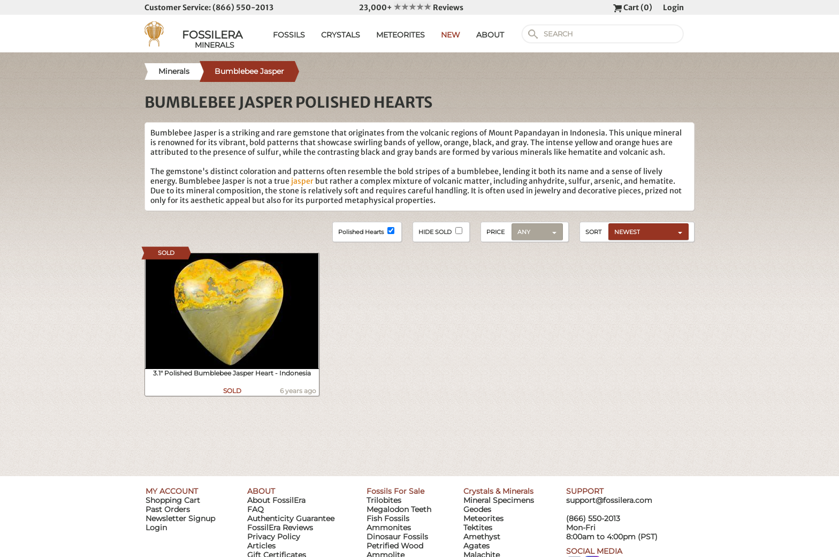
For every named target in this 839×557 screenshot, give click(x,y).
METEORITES (400, 35)
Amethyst (481, 536)
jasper (302, 181)
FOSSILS (289, 35)
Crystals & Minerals (498, 491)
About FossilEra (276, 500)
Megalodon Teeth (399, 509)
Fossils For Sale (395, 491)
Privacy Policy (273, 536)
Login (673, 7)
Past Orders (168, 509)
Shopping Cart (173, 500)
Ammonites (389, 527)
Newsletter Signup (180, 518)
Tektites (477, 527)
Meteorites (483, 518)
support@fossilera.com (609, 500)
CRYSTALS (340, 35)
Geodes (477, 509)
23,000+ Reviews (411, 7)
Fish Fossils (388, 518)
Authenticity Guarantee (290, 518)
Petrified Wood (395, 546)
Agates (476, 546)
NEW (450, 35)
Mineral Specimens (498, 500)
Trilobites (384, 500)
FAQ (255, 509)
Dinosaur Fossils (397, 536)
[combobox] (646, 231)
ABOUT (490, 35)
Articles (261, 546)
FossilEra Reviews (280, 527)
